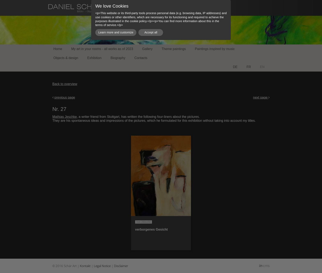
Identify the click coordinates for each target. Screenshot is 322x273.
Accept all (150, 32)
